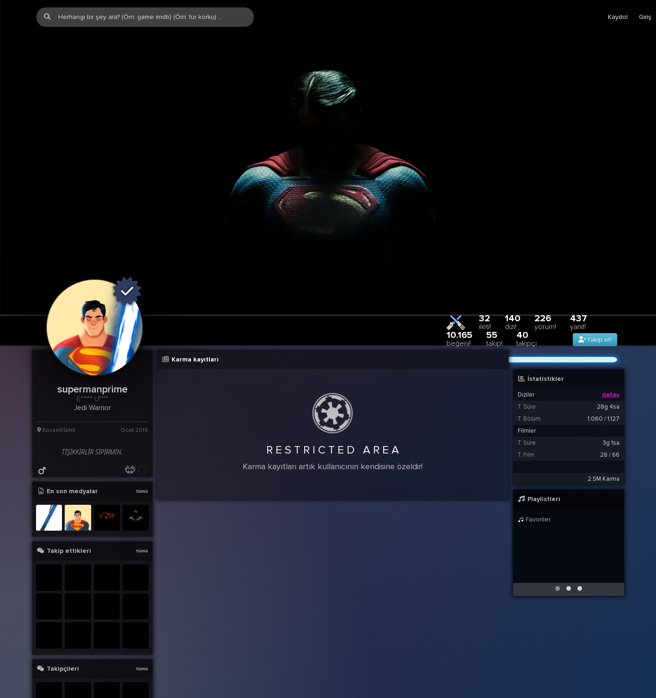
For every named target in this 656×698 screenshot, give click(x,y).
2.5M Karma (603, 404)
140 (513, 248)
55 (494, 264)
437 (578, 248)
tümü (142, 417)
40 (526, 264)
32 (485, 248)
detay (610, 320)
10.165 (459, 264)
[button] (557, 514)
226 (545, 248)
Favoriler (534, 445)
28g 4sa (608, 332)
